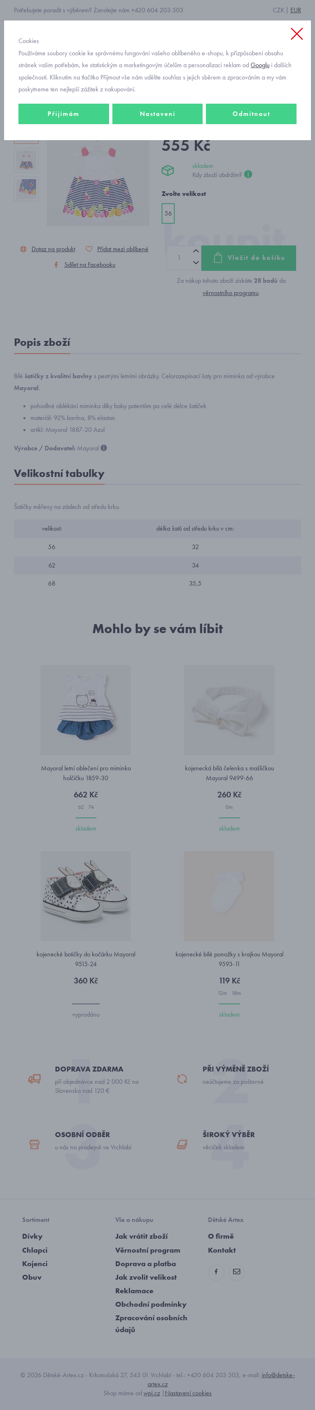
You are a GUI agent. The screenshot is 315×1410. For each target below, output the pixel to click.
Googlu (260, 65)
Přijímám (64, 113)
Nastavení (158, 113)
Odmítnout (251, 113)
